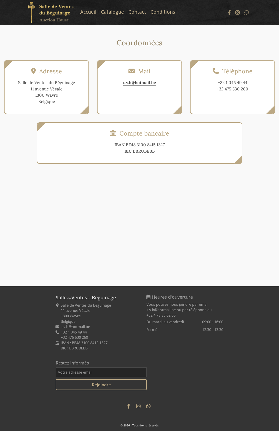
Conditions (163, 12)
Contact (137, 12)
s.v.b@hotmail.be (139, 82)
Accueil (88, 12)
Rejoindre (101, 384)
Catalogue (112, 12)
